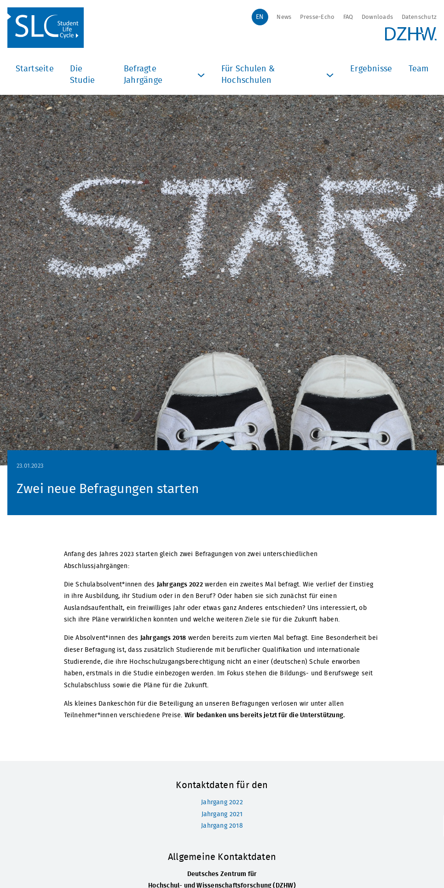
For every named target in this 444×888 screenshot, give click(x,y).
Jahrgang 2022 (222, 802)
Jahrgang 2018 (222, 825)
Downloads (377, 17)
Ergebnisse (371, 69)
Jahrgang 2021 (222, 814)
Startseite (35, 69)
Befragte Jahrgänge (165, 75)
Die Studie (82, 75)
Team (419, 69)
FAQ (348, 17)
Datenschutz (419, 17)
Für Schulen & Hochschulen (278, 75)
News (284, 17)
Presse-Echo (317, 17)
